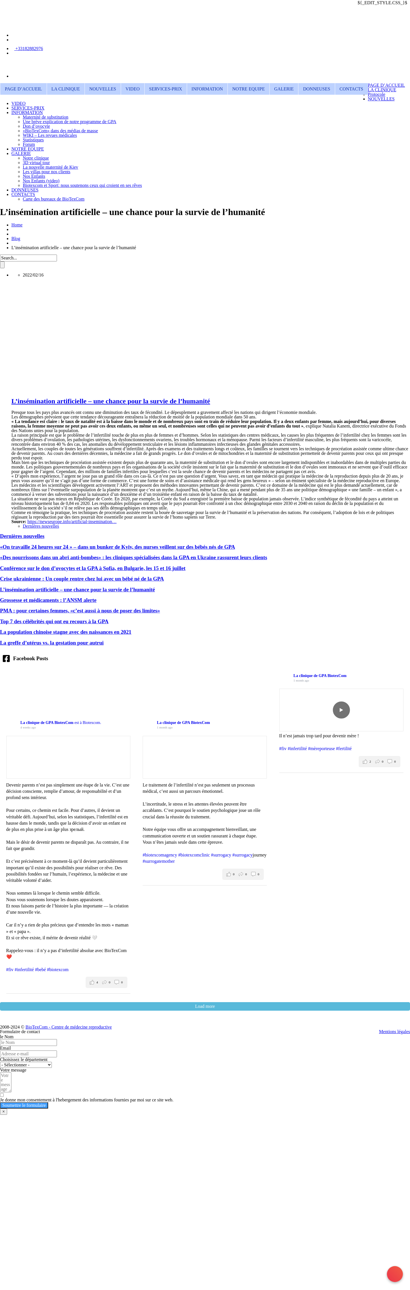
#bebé (40, 969)
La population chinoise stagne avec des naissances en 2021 (65, 632)
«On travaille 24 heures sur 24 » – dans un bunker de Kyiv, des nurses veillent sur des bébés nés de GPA (117, 547)
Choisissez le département (24, 1059)
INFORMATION (207, 88)
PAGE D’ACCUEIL (23, 88)
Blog (15, 238)
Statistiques (33, 139)
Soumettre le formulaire (24, 1105)
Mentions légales (394, 1031)
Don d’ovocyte (36, 126)
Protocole (376, 94)
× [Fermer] (3, 1111)
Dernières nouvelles (41, 526)
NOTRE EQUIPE (248, 88)
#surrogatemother (159, 861)
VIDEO (133, 88)
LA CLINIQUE (66, 88)
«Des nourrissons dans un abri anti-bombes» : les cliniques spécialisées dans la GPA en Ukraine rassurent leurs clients (133, 557)
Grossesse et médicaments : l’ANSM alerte (48, 600)
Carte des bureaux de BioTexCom (54, 199)
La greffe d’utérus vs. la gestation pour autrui (52, 643)
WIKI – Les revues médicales (50, 135)
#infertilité (24, 969)
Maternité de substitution (45, 117)
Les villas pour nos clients (46, 171)
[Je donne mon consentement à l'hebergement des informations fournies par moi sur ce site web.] (205, 1097)
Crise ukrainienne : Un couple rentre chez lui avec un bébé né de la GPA (82, 579)
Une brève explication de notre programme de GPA (69, 121)
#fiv (10, 969)
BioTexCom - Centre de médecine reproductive (68, 1027)
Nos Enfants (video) (41, 180)
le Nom (7, 1036)
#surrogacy (221, 855)
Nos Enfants (34, 176)
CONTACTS (351, 88)
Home (16, 224)
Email (5, 1048)
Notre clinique (36, 158)
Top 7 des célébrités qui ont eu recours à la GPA (54, 621)
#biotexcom (58, 969)
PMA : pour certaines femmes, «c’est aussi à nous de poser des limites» (80, 611)
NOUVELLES (102, 88)
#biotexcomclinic (194, 855)
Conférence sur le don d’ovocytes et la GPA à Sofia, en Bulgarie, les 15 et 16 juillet (92, 568)
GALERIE (284, 88)
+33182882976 (28, 48)
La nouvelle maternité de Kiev (50, 167)
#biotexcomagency (160, 855)
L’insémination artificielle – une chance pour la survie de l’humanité (110, 401)
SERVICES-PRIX (165, 88)
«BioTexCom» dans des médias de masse (60, 130)
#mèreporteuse (321, 748)
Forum (29, 144)
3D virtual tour (36, 162)
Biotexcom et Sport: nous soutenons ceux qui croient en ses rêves (82, 185)
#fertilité (344, 748)
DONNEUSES (316, 88)
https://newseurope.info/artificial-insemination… (71, 521)
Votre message (13, 1070)
